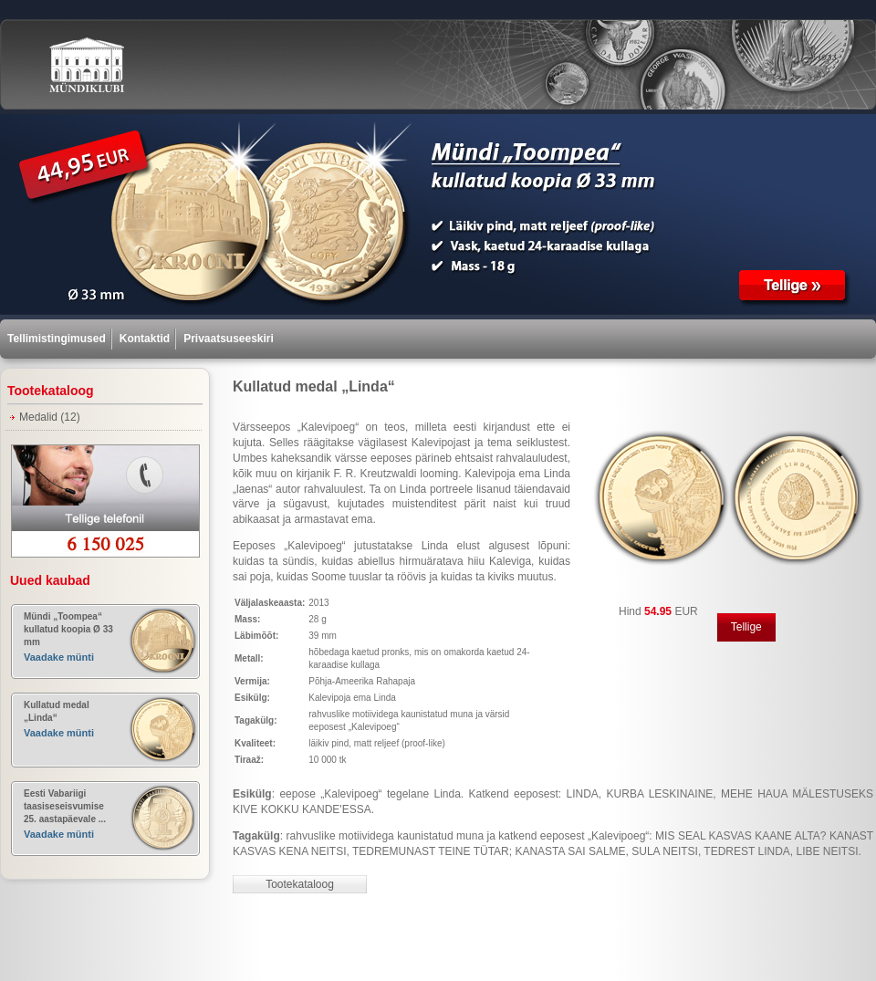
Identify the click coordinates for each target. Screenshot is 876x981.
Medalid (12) (49, 417)
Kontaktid (145, 338)
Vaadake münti (59, 657)
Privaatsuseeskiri (228, 338)
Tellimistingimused (56, 338)
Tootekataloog (300, 884)
